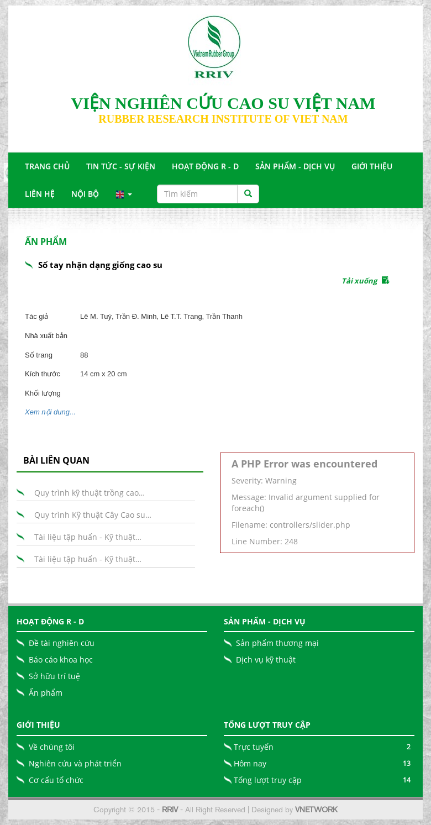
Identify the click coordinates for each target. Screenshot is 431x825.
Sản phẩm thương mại (277, 643)
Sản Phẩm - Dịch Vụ (295, 166)
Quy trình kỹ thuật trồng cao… (89, 492)
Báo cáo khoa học (61, 659)
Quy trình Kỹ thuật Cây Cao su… (92, 514)
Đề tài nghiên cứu (61, 643)
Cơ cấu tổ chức (56, 780)
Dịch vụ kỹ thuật (266, 659)
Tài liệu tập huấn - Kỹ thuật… (87, 537)
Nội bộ (85, 193)
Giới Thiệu (371, 166)
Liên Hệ (40, 193)
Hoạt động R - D (205, 166)
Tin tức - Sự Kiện (120, 166)
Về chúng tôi (52, 747)
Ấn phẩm (45, 692)
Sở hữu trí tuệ (54, 676)
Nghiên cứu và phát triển (75, 763)
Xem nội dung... (50, 412)
